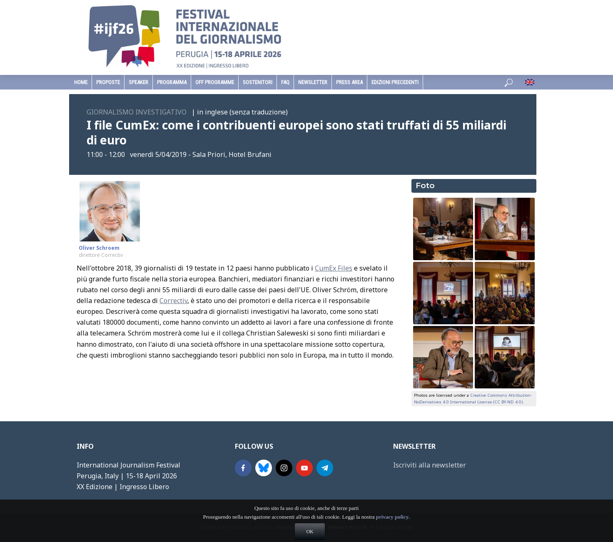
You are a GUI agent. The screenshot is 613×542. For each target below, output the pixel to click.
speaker (138, 82)
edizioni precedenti (395, 82)
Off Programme (214, 82)
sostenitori (257, 82)
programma (172, 82)
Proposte (108, 82)
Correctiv (173, 300)
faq (285, 82)
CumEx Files (333, 268)
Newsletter (312, 82)
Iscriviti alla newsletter (429, 465)
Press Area (349, 82)
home (80, 82)
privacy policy (392, 530)
